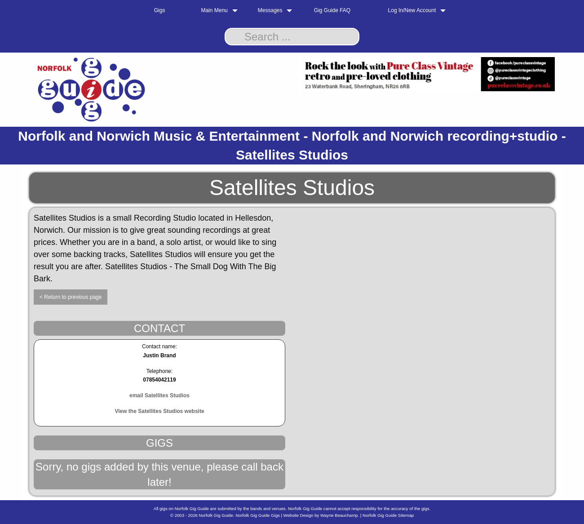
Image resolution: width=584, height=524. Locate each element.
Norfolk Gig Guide (216, 515)
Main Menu (214, 10)
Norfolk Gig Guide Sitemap (388, 515)
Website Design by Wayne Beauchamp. (321, 515)
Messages (270, 10)
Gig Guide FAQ (332, 10)
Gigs (159, 10)
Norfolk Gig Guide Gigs (257, 515)
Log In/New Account (412, 10)
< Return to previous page (71, 297)
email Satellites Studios (159, 395)
